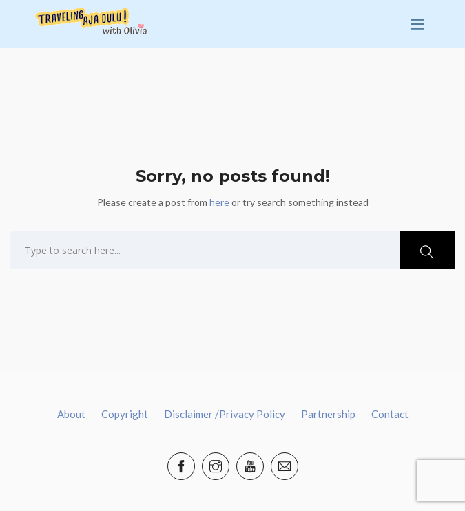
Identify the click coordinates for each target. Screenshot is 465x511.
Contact (390, 414)
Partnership (328, 414)
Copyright (124, 414)
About (71, 414)
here (219, 202)
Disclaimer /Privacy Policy (224, 414)
